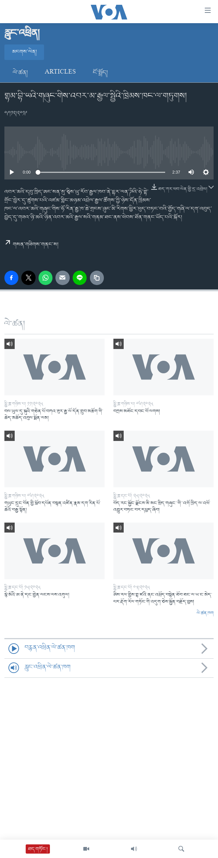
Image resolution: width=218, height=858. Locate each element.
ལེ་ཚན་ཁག (205, 613)
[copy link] (97, 278)
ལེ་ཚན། (20, 73)
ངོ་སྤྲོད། (100, 73)
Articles (60, 73)
